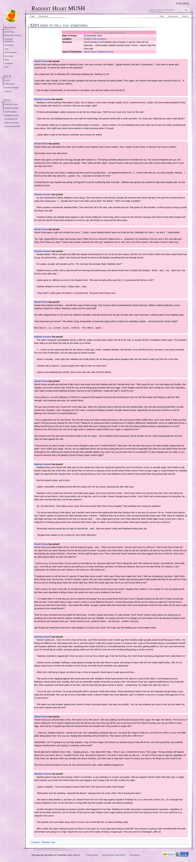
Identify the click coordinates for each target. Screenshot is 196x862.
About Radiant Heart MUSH (114, 855)
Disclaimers (135, 855)
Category (35, 842)
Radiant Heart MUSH (58, 8)
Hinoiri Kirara (90, 52)
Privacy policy (92, 855)
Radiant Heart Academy (95, 39)
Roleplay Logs (48, 842)
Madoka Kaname (105, 52)
